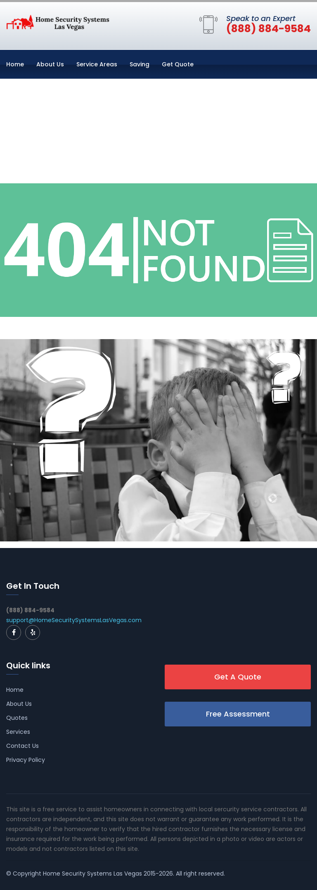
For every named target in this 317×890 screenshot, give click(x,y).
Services (18, 732)
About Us (50, 64)
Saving (139, 64)
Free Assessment (238, 714)
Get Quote (178, 64)
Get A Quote (237, 677)
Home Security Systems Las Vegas (92, 873)
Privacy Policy (25, 760)
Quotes (17, 718)
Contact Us (22, 746)
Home (15, 64)
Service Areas (96, 64)
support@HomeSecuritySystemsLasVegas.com (74, 620)
